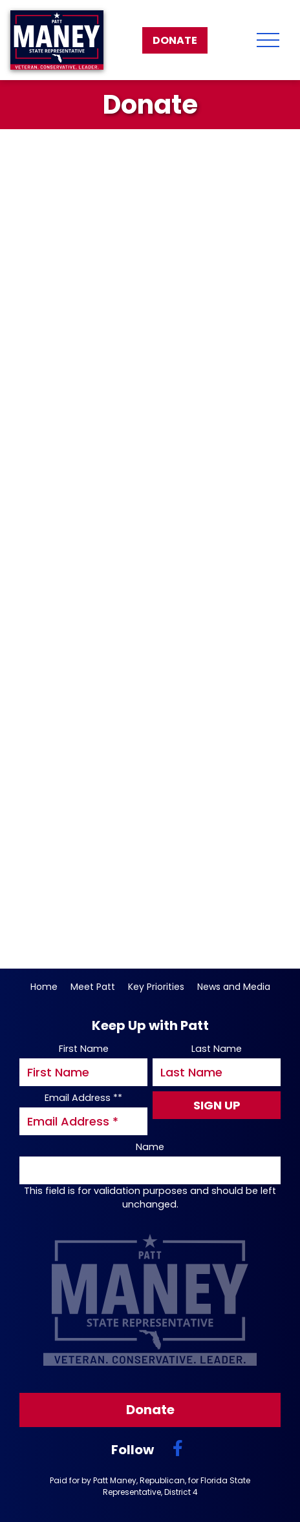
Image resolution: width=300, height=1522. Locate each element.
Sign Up (217, 1105)
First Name (84, 1048)
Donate (175, 40)
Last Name (216, 1048)
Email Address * (83, 1097)
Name (150, 1146)
